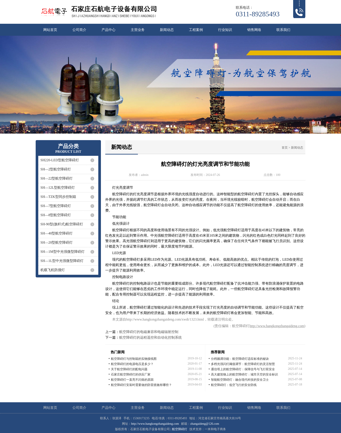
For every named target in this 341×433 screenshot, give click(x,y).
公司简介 (79, 30)
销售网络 (254, 30)
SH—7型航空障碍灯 (55, 206)
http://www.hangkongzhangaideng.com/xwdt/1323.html (165, 319)
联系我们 (283, 30)
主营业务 (138, 30)
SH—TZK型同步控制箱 (58, 197)
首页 (285, 147)
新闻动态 (167, 30)
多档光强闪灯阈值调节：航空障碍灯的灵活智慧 (243, 364)
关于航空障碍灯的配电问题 (129, 369)
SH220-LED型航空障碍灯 (59, 160)
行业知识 (225, 30)
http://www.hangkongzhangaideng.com (276, 326)
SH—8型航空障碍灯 (55, 215)
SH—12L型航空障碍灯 (57, 187)
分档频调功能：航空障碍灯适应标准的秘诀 (240, 358)
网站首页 (50, 30)
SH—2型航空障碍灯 (55, 169)
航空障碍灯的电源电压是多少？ (132, 364)
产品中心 (108, 30)
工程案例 (196, 30)
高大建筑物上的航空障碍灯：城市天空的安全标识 (244, 374)
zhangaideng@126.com (204, 423)
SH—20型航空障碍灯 (56, 242)
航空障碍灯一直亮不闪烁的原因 (132, 379)
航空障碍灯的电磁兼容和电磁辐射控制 (148, 332)
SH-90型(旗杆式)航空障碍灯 (61, 224)
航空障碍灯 (179, 429)
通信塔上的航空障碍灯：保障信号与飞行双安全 (243, 369)
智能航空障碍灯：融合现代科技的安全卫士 (240, 379)
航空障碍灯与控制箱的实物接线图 (134, 358)
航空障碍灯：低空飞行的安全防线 (234, 385)
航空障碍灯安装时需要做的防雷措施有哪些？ (141, 385)
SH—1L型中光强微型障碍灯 (62, 261)
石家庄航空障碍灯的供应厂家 (130, 374)
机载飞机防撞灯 (52, 270)
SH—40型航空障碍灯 (56, 233)
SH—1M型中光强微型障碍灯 (62, 251)
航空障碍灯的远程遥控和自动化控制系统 (150, 337)
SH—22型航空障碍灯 (56, 178)
